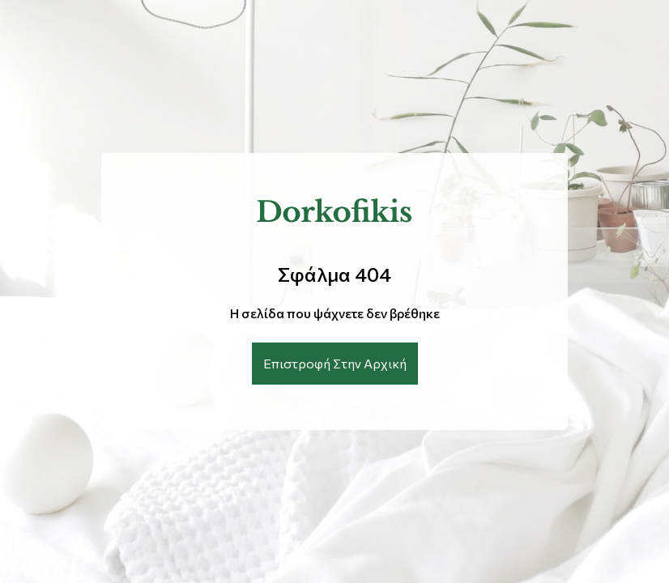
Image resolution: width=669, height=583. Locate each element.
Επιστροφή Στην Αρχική (335, 363)
